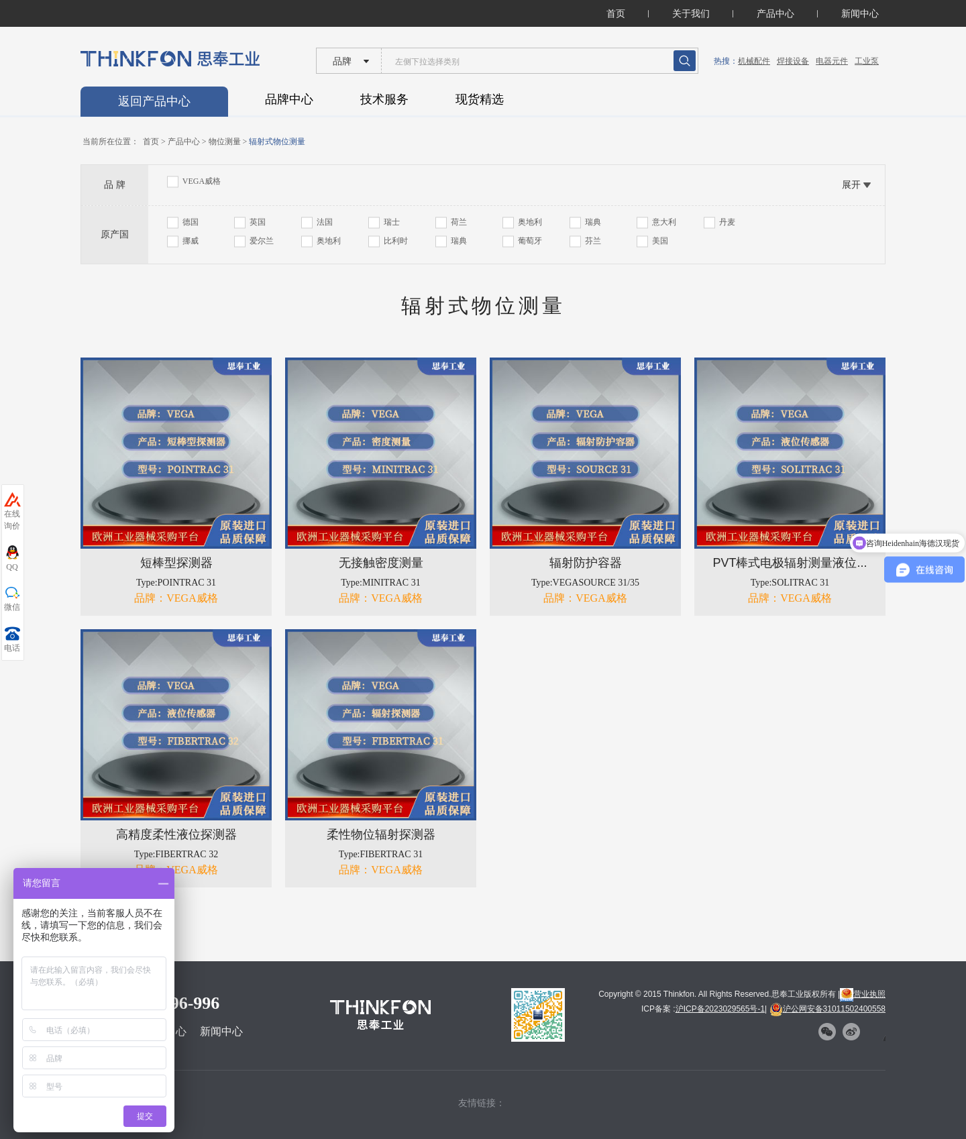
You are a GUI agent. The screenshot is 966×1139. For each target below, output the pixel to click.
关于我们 (691, 13)
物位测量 (225, 141)
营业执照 (862, 994)
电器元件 (832, 61)
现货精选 (479, 99)
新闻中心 (860, 13)
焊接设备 (793, 61)
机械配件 (754, 61)
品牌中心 (289, 99)
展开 (851, 184)
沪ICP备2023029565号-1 (720, 1009)
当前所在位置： (111, 141)
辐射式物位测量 (277, 141)
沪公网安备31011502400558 (827, 1009)
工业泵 (867, 61)
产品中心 (775, 13)
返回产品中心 (154, 101)
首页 (615, 13)
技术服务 (384, 99)
